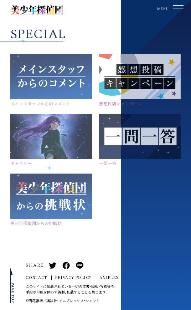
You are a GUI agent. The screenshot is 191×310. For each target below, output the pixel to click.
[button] (169, 9)
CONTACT (36, 277)
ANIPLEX (109, 277)
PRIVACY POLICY (73, 277)
